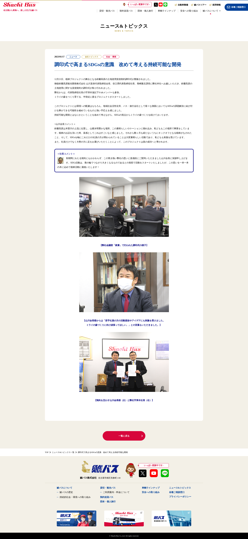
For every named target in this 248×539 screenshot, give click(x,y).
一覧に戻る (130, 436)
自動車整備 (181, 5)
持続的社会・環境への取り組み (75, 497)
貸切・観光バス (107, 11)
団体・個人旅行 (145, 11)
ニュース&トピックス (180, 488)
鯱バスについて (212, 11)
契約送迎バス (126, 11)
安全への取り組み (189, 11)
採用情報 (215, 5)
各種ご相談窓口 (177, 492)
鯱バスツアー (198, 5)
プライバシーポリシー (180, 496)
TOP (46, 452)
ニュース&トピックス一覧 (63, 452)
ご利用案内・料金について (116, 492)
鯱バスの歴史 (66, 492)
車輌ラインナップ (167, 11)
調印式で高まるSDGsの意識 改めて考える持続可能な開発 (103, 452)
